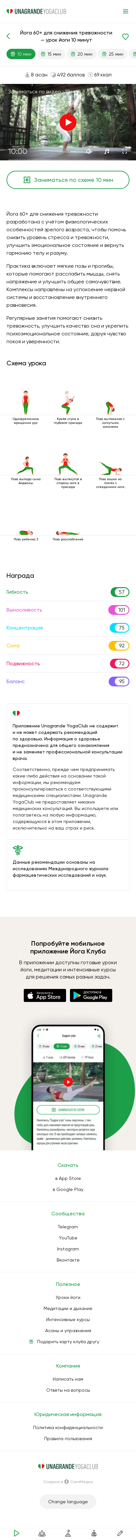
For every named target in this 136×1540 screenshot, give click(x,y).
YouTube (68, 1237)
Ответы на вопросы (68, 1390)
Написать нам (68, 1379)
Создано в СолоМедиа (68, 1481)
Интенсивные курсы (68, 1319)
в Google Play (68, 1189)
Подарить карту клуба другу (68, 1341)
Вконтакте (68, 1260)
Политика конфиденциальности (68, 1427)
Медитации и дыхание (68, 1308)
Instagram (68, 1248)
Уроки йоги (68, 1297)
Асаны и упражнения (68, 1330)
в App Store (68, 1178)
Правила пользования (68, 1438)
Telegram (68, 1226)
